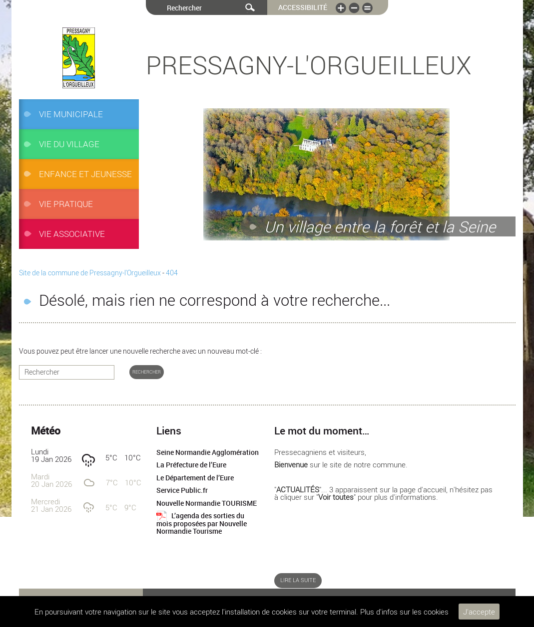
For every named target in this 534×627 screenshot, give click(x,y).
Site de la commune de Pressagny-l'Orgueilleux (90, 272)
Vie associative (72, 233)
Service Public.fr (182, 490)
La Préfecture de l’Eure (191, 464)
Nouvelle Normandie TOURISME (206, 503)
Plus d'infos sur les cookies (404, 612)
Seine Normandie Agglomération (207, 452)
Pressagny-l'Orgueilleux (309, 64)
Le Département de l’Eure (195, 477)
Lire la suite (298, 580)
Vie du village (69, 144)
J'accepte (479, 612)
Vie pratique (66, 204)
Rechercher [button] (146, 372)
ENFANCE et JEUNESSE (85, 174)
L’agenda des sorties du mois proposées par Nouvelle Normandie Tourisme (201, 523)
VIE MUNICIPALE (71, 114)
